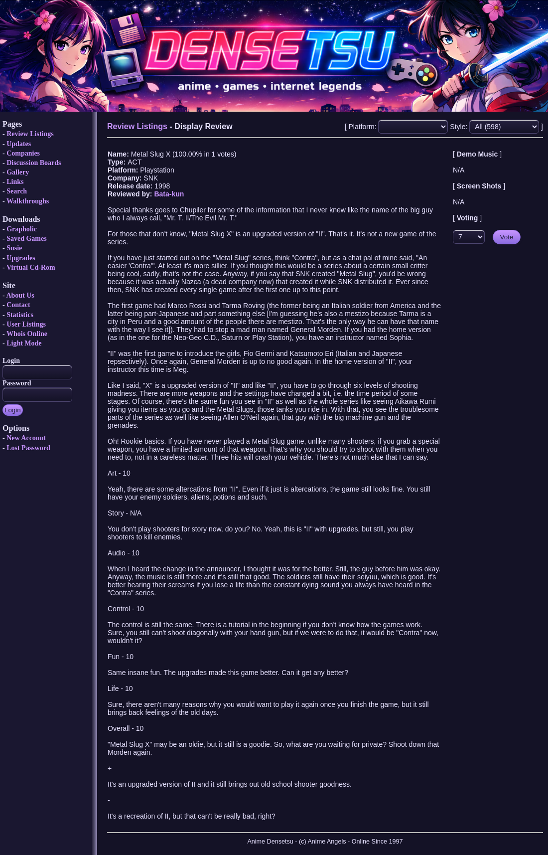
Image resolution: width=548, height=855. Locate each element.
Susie (14, 248)
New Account (26, 438)
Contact (18, 305)
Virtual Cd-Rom (30, 267)
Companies (23, 153)
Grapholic (21, 229)
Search (16, 191)
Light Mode (23, 343)
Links (14, 181)
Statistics (19, 315)
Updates (18, 144)
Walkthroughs (27, 201)
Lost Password (28, 448)
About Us (20, 295)
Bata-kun (169, 194)
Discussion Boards (33, 163)
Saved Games (26, 238)
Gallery (17, 172)
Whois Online (26, 334)
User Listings (26, 324)
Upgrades (20, 258)
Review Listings (30, 134)
